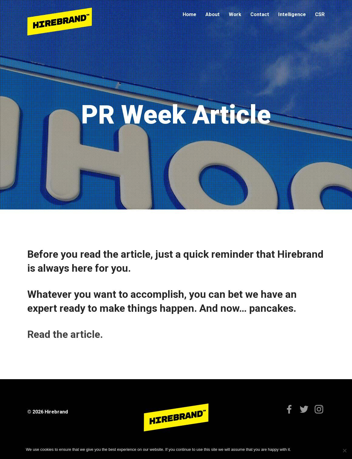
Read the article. (65, 334)
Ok (296, 449)
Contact (259, 14)
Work (235, 14)
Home (189, 14)
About (212, 14)
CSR (320, 14)
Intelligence (292, 14)
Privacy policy (314, 449)
